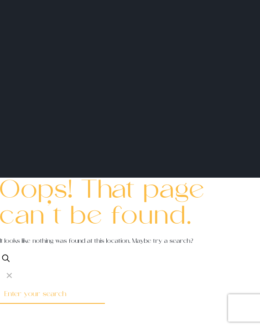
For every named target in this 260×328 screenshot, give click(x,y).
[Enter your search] (52, 294)
